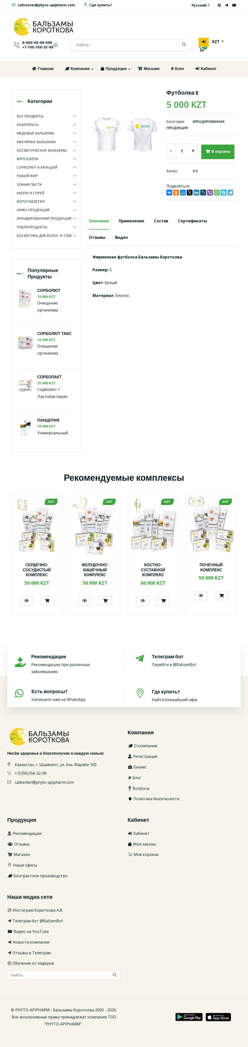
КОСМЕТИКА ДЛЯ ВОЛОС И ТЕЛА (46, 236)
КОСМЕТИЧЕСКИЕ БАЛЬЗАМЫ (46, 150)
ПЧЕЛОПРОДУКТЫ (46, 227)
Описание (99, 221)
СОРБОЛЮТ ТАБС (54, 334)
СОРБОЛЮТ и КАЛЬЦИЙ (46, 167)
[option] (124, 133)
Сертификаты (192, 221)
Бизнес (137, 767)
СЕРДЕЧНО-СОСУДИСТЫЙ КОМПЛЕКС (37, 570)
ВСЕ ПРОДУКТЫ (46, 116)
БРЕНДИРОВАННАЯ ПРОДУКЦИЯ (46, 218)
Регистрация (142, 756)
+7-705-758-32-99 (37, 47)
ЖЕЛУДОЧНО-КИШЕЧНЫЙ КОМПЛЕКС (95, 570)
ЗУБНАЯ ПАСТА (46, 184)
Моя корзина (143, 854)
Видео (121, 237)
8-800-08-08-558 (37, 42)
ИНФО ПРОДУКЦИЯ (46, 210)
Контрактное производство (37, 875)
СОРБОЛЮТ (48, 290)
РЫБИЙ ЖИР (46, 176)
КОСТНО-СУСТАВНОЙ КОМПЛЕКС (153, 570)
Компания (77, 68)
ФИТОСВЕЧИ (46, 159)
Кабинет (206, 68)
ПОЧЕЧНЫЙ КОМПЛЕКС (211, 568)
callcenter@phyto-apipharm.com (43, 5)
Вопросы (138, 788)
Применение (131, 221)
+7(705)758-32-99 (30, 773)
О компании (142, 745)
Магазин (148, 68)
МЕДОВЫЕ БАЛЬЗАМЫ (46, 133)
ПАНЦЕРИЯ (48, 420)
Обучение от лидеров (30, 963)
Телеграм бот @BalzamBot (35, 920)
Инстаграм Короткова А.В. (35, 910)
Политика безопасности (153, 798)
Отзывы (97, 237)
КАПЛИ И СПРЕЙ (46, 193)
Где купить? (97, 5)
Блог (177, 68)
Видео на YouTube (28, 931)
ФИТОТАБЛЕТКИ (46, 201)
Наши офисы (22, 865)
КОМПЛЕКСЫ (46, 125)
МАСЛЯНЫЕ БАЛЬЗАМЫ (46, 142)
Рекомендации (24, 833)
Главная (42, 68)
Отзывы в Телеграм (29, 952)
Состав (161, 221)
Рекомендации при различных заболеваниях (72, 664)
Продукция (113, 68)
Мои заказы (142, 844)
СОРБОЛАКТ (49, 377)
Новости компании (28, 942)
